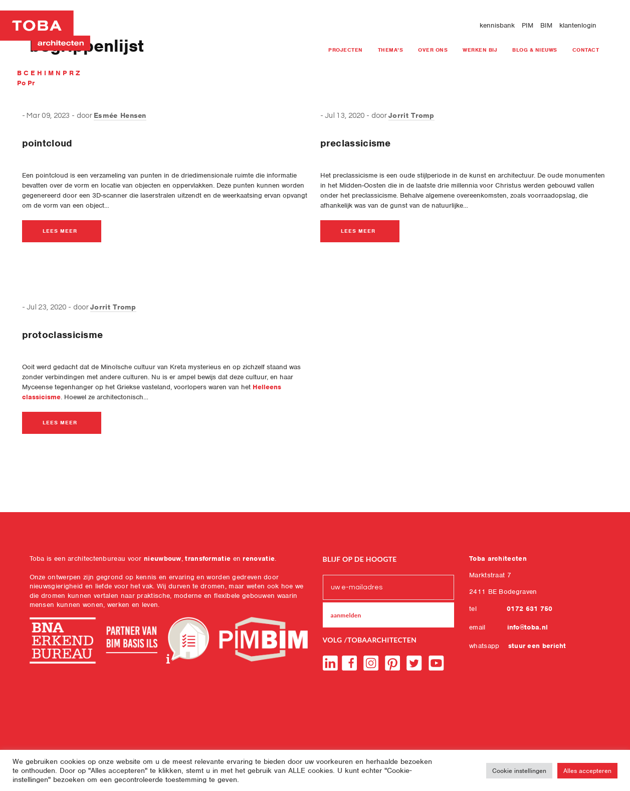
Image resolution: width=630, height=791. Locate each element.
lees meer (60, 230)
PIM (527, 25)
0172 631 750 (530, 608)
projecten (345, 49)
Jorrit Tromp (411, 115)
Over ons (433, 49)
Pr (31, 83)
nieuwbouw (162, 558)
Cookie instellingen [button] (519, 770)
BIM (546, 25)
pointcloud (47, 143)
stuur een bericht (537, 646)
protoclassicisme (62, 335)
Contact (585, 49)
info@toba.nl (527, 627)
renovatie (259, 558)
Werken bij (480, 49)
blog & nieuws (534, 49)
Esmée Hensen (120, 115)
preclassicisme (355, 143)
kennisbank (497, 25)
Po (22, 83)
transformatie (208, 558)
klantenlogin (577, 25)
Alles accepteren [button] (587, 770)
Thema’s (390, 49)
